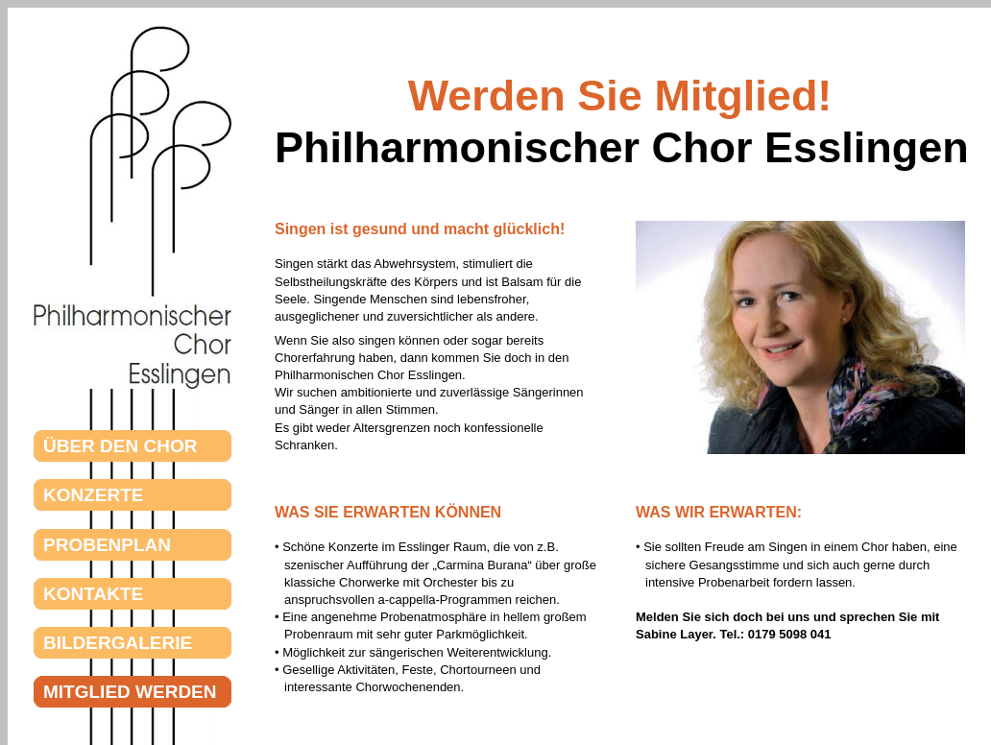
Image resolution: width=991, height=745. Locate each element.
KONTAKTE (146, 594)
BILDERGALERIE (165, 643)
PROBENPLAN (155, 545)
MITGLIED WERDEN (168, 692)
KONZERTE (146, 495)
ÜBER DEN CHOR (158, 446)
